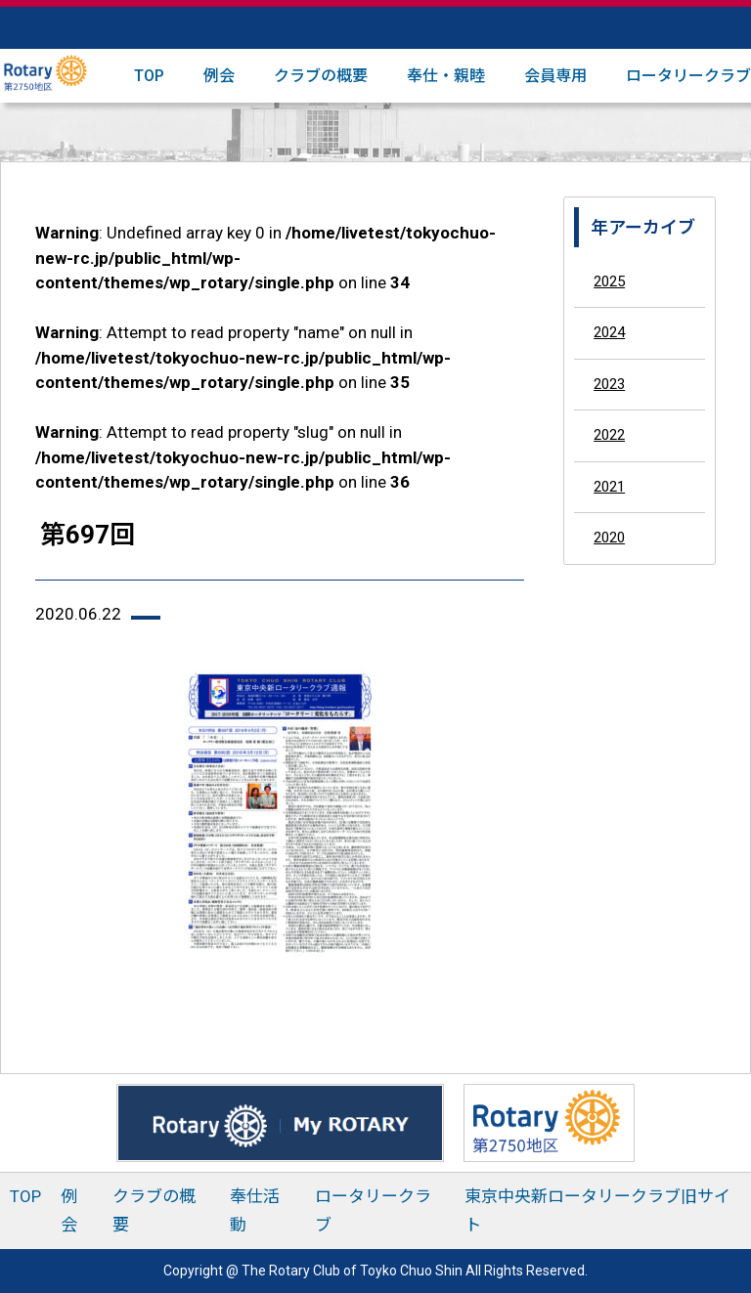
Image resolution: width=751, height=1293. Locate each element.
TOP (149, 75)
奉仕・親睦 (446, 75)
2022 (609, 435)
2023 (609, 384)
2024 (609, 332)
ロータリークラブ (688, 75)
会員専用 (555, 75)
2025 (609, 281)
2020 (609, 537)
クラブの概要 (321, 75)
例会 (219, 75)
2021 (609, 487)
